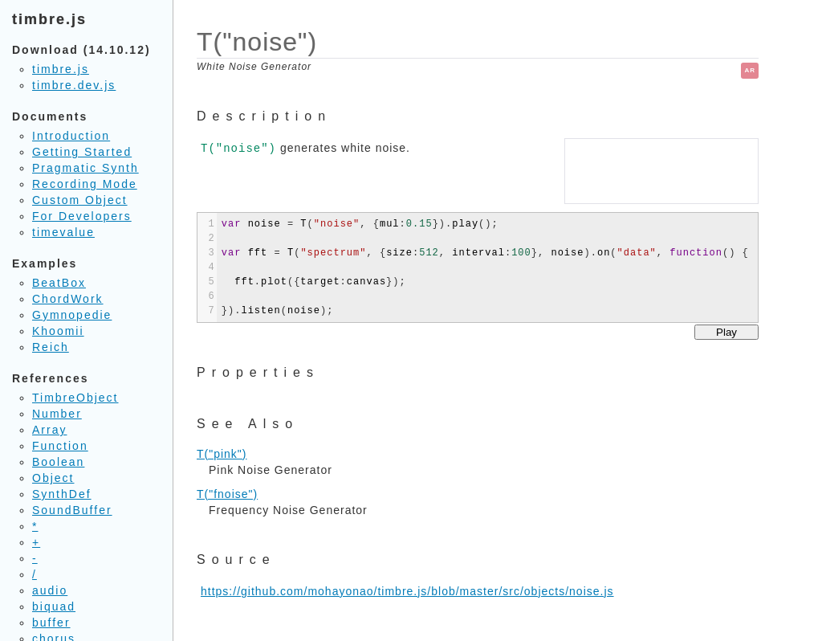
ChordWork (68, 298)
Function (60, 445)
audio (49, 590)
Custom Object (80, 200)
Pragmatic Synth (85, 167)
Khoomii (58, 331)
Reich (50, 347)
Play (726, 332)
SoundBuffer (72, 510)
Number (57, 413)
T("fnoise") (227, 494)
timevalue (63, 232)
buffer (51, 622)
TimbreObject (75, 397)
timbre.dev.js (74, 85)
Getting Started (82, 151)
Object (53, 478)
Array (49, 429)
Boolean (58, 461)
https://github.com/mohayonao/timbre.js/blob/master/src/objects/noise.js (407, 591)
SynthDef (62, 494)
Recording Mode (84, 184)
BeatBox (59, 282)
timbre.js (60, 69)
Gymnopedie (72, 314)
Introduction (71, 135)
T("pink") (222, 453)
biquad (53, 606)
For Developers (82, 216)
